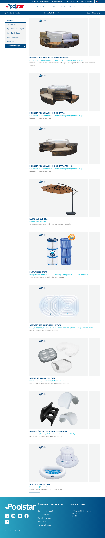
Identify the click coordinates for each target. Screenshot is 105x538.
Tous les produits (13, 25)
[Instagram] (14, 517)
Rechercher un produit (41, 1)
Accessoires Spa (13, 46)
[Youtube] (21, 517)
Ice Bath (10, 42)
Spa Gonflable (13, 37)
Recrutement (43, 522)
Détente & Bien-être (52, 13)
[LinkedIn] (8, 517)
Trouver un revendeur (85, 1)
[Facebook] (28, 517)
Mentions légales (44, 525)
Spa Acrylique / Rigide (16, 29)
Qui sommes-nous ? (45, 511)
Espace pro (69, 1)
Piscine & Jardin (12, 13)
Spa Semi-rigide (13, 33)
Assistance (57, 1)
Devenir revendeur (44, 518)
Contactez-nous (44, 515)
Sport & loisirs (93, 13)
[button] (97, 1)
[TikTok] (8, 523)
